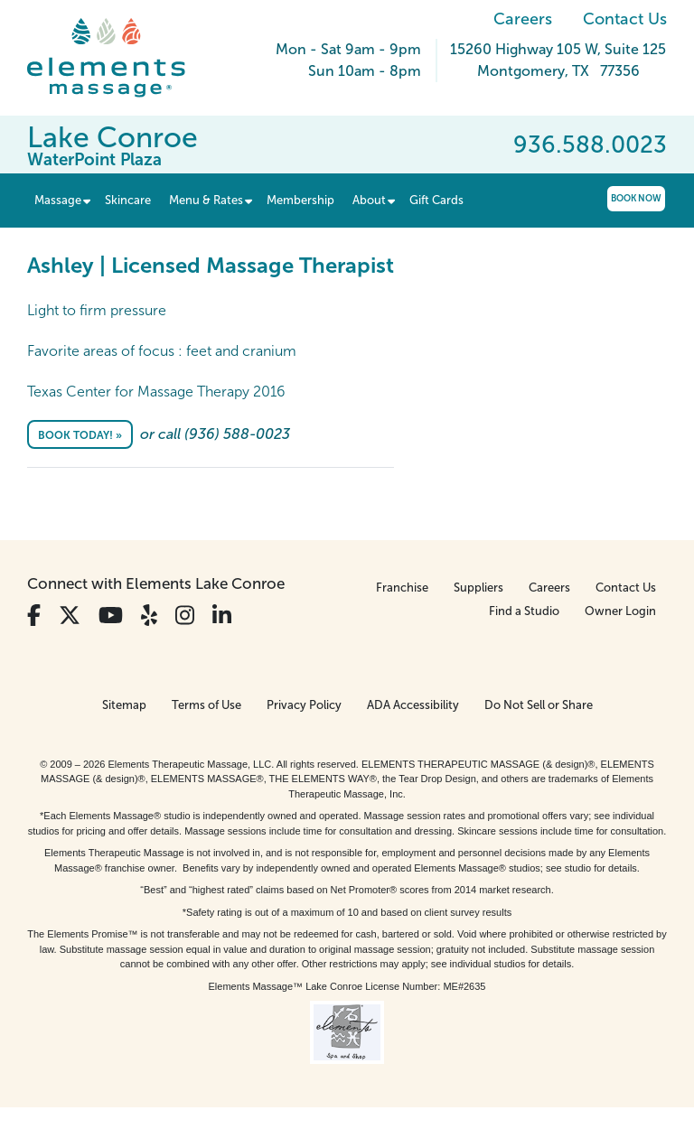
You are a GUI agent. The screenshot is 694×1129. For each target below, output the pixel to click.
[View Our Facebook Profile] (34, 615)
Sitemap (124, 705)
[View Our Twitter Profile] (70, 615)
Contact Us (625, 19)
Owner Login (620, 611)
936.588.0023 (590, 144)
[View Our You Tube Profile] (110, 615)
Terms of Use (206, 705)
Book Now (636, 198)
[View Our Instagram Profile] (185, 615)
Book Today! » (80, 435)
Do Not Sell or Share (538, 705)
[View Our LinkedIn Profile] (222, 615)
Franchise (402, 587)
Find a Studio (524, 611)
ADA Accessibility (413, 705)
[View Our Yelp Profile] (149, 615)
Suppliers (478, 587)
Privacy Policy (304, 705)
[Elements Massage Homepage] (119, 58)
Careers (522, 19)
